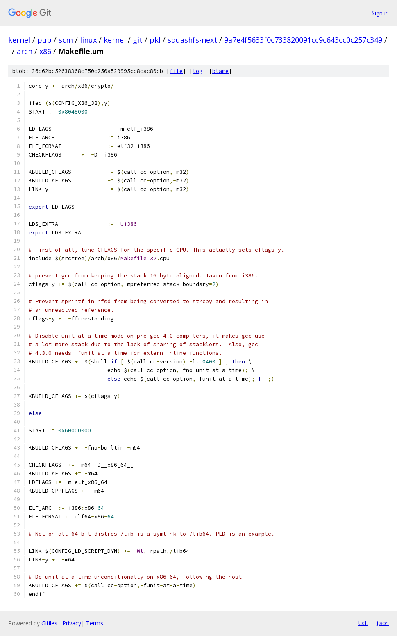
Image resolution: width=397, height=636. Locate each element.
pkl (155, 40)
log (197, 71)
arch (24, 51)
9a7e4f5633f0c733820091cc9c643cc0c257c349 (303, 40)
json (382, 623)
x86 (45, 51)
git (138, 40)
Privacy (71, 623)
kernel (19, 40)
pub (44, 40)
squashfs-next (192, 40)
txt (363, 623)
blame (220, 71)
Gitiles (49, 623)
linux (88, 40)
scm (66, 40)
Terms (94, 623)
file (176, 71)
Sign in (380, 13)
